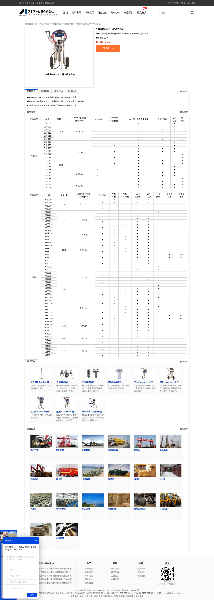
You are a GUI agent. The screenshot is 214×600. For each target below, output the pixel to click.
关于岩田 (76, 12)
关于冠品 (89, 568)
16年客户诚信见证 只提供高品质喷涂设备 (36, 3)
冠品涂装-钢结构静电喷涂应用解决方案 (55, 583)
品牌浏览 (45, 24)
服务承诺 (89, 579)
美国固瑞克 (56, 24)
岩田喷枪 (88, 596)
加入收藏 (141, 568)
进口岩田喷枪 (119, 596)
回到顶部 (184, 91)
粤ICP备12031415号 (130, 590)
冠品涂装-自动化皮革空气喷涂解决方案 (55, 568)
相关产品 (58, 91)
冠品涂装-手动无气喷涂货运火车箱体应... (55, 579)
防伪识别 (115, 12)
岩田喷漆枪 (138, 596)
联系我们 (128, 12)
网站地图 (115, 568)
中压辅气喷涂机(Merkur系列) (87, 24)
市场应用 (89, 12)
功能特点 (31, 91)
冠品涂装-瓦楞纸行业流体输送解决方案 (55, 576)
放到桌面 (141, 572)
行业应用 (72, 91)
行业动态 (102, 12)
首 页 (65, 12)
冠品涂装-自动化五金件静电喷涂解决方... (55, 572)
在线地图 (115, 579)
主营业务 (115, 576)
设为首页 (141, 576)
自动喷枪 (129, 596)
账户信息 (89, 576)
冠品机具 (142, 12)
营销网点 (89, 572)
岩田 (192, 13)
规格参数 (45, 91)
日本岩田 (97, 596)
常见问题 (115, 572)
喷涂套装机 (68, 24)
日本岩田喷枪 (107, 596)
